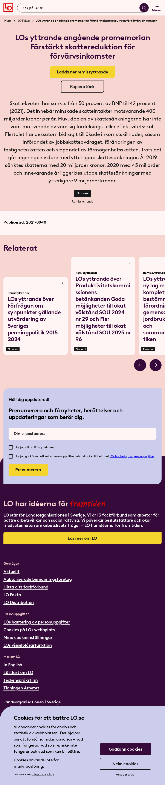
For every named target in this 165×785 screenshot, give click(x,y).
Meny (156, 7)
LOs (112, 456)
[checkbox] (11, 447)
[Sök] (143, 7)
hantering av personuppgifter (134, 456)
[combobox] (82, 7)
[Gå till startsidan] (8, 7)
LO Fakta (24, 21)
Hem (7, 21)
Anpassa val (125, 774)
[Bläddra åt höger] (156, 365)
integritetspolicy (43, 774)
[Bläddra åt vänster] (140, 365)
